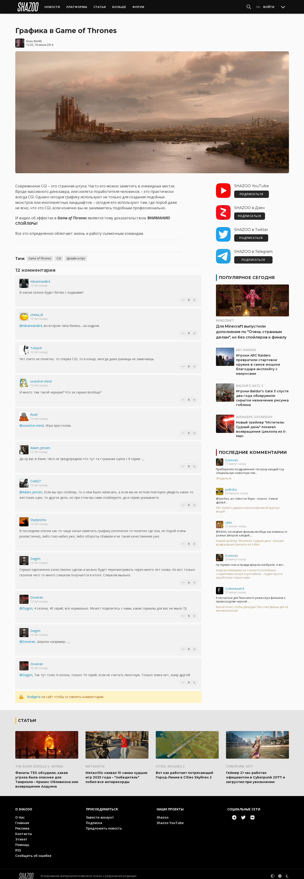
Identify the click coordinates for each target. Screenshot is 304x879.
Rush (34, 411)
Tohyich (36, 344)
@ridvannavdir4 (30, 322)
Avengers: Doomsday (254, 413)
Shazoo (163, 813)
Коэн (29, 37)
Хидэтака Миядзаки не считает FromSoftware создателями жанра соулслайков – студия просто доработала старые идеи (249, 570)
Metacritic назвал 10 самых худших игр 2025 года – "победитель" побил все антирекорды (117, 773)
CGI (59, 255)
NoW (37, 37)
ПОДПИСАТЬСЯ (251, 190)
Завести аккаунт (100, 813)
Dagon (35, 555)
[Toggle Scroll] (283, 7)
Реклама (22, 824)
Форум (138, 7)
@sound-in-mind (31, 422)
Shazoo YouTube (170, 819)
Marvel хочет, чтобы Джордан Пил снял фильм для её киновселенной (252, 605)
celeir (228, 519)
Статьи (100, 7)
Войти (268, 7)
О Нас (20, 813)
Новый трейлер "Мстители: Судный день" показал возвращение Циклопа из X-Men (250, 539)
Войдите (34, 693)
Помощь (22, 841)
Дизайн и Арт (76, 255)
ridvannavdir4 (40, 278)
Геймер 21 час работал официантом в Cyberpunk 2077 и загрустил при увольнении (255, 773)
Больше (119, 7)
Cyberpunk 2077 (239, 762)
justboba (231, 486)
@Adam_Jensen (30, 488)
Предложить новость (104, 824)
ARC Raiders (246, 346)
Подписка (94, 819)
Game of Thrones (40, 255)
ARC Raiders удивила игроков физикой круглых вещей (248, 506)
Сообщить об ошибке (33, 852)
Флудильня (223, 475)
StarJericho (38, 516)
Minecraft (225, 317)
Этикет (21, 835)
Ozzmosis (231, 456)
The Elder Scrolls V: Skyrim (39, 762)
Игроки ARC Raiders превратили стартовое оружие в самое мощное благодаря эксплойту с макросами (258, 361)
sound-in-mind (41, 377)
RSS (18, 846)
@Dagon (25, 604)
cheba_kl (36, 311)
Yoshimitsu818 (234, 585)
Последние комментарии (253, 448)
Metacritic (95, 762)
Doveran (36, 594)
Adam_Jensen (40, 444)
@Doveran (27, 638)
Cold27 (35, 477)
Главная (22, 819)
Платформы (76, 7)
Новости (52, 7)
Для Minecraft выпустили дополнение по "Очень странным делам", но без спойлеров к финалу (251, 328)
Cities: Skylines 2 (170, 762)
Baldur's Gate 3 (249, 382)
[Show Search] (249, 7)
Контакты (23, 830)
